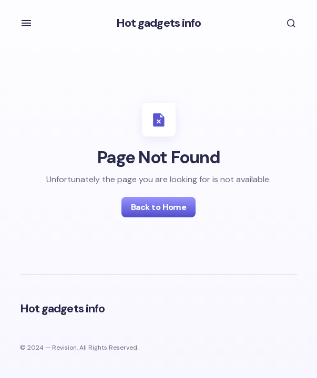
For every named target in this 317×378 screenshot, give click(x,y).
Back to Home (158, 207)
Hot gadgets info (158, 22)
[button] (26, 23)
